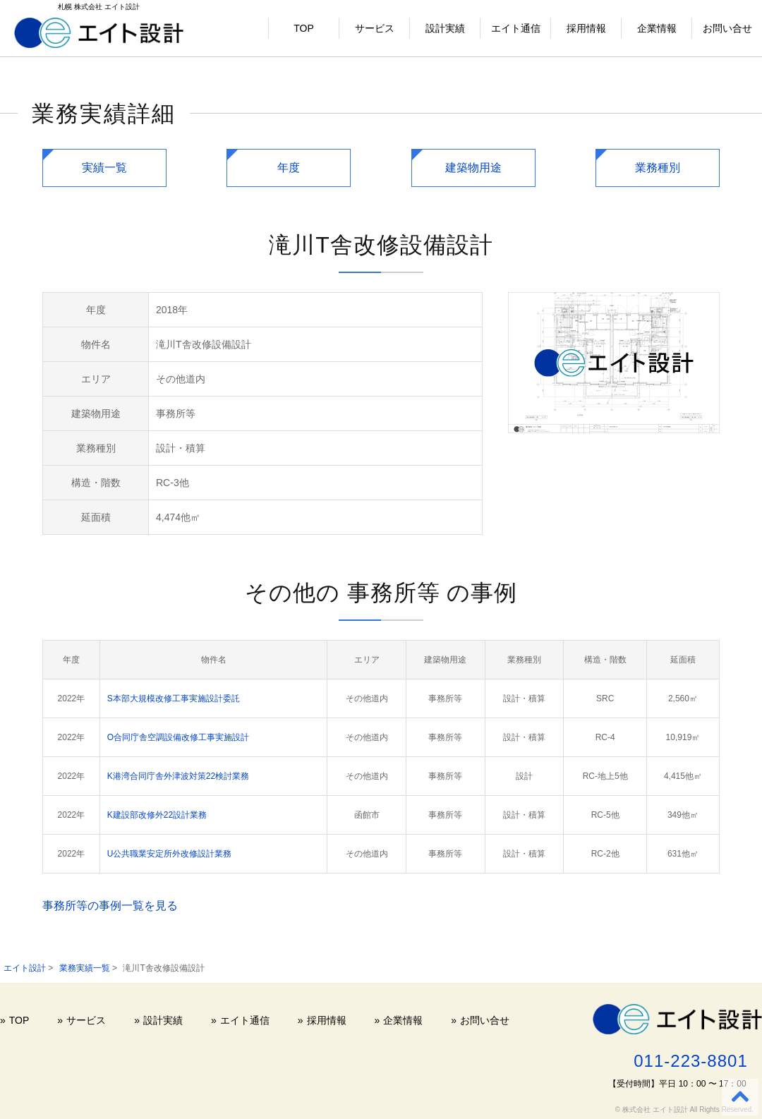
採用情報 (586, 28)
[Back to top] (740, 1097)
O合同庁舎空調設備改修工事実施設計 (178, 737)
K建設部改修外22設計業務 (157, 815)
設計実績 (445, 28)
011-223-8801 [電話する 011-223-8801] (690, 1060)
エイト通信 (515, 28)
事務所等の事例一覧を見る (110, 906)
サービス (374, 28)
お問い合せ (727, 28)
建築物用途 (473, 168)
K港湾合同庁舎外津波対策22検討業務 (178, 776)
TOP (304, 28)
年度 (288, 168)
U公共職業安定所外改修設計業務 (169, 854)
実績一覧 (104, 168)
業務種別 (657, 168)
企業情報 (657, 28)
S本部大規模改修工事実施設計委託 (173, 698)
